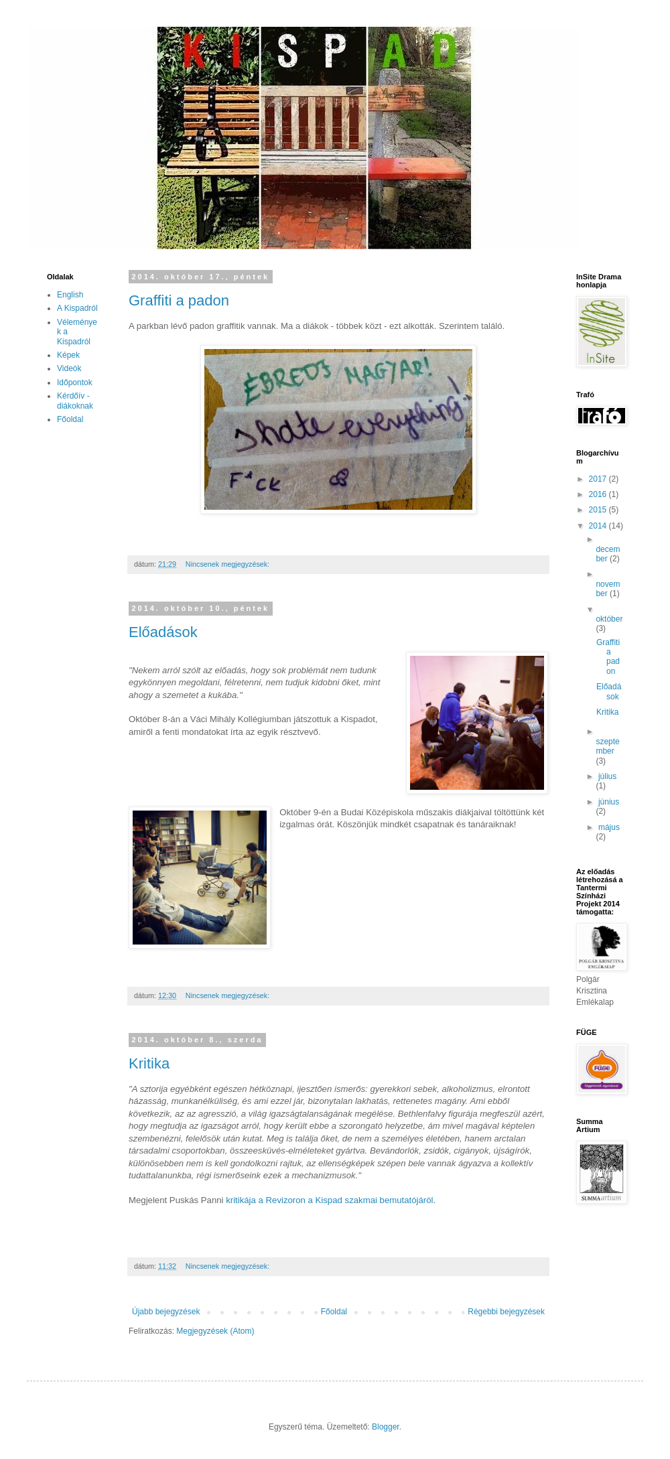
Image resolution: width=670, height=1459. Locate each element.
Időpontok (74, 382)
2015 (599, 509)
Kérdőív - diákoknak (75, 400)
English (70, 294)
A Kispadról (77, 308)
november (608, 588)
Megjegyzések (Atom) (215, 1331)
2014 (599, 526)
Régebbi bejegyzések (506, 1311)
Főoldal (334, 1311)
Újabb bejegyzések (166, 1311)
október (609, 619)
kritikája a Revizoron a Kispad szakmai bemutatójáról (329, 1200)
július (607, 776)
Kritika (149, 1063)
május (609, 827)
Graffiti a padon (179, 300)
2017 (599, 479)
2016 (599, 494)
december (608, 554)
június (608, 802)
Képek (68, 355)
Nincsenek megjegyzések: (228, 564)
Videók (69, 368)
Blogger (385, 1427)
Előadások (163, 632)
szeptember (607, 746)
